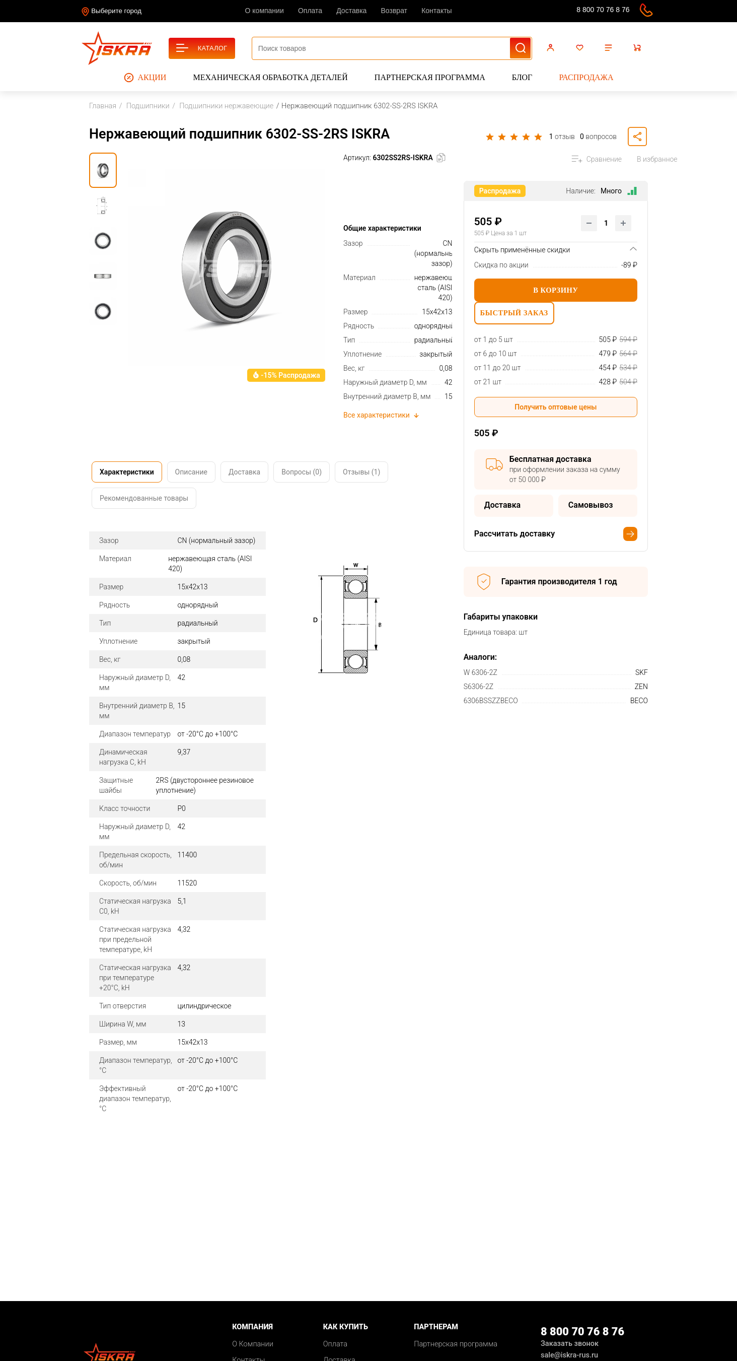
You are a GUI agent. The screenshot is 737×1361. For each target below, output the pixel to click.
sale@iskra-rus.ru (555, 11)
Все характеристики (381, 415)
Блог (522, 77)
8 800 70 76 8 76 (602, 10)
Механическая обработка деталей (270, 77)
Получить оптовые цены (555, 412)
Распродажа (586, 77)
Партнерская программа (430, 77)
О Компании (252, 1344)
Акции (145, 78)
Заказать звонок (570, 1343)
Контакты (436, 11)
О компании (264, 11)
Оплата (310, 11)
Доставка (351, 11)
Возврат (394, 11)
